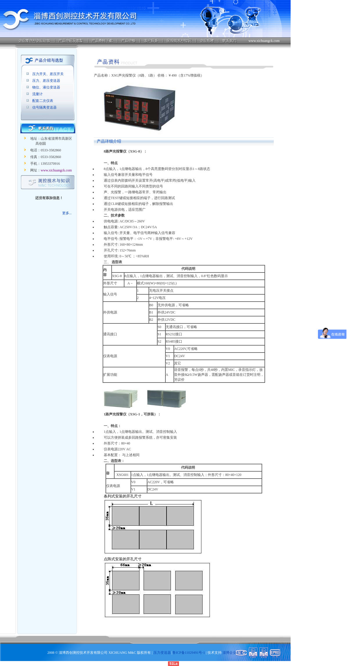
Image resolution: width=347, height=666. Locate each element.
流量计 (37, 94)
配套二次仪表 (42, 101)
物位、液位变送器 (46, 87)
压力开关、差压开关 (48, 74)
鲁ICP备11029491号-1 (188, 653)
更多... (67, 213)
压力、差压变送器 (46, 81)
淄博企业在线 (232, 653)
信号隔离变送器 (44, 107)
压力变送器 (162, 653)
